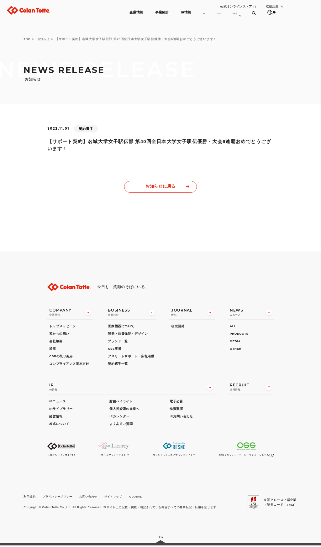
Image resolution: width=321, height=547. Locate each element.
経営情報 (55, 417)
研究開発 (177, 326)
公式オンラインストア (249, 6)
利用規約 (30, 497)
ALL (233, 326)
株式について (59, 424)
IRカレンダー (119, 417)
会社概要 (55, 341)
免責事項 (176, 409)
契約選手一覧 (118, 364)
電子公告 (176, 402)
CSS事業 (114, 349)
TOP (27, 39)
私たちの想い (59, 334)
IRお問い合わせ (181, 417)
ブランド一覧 (118, 341)
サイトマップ (120, 497)
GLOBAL (143, 497)
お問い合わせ (93, 497)
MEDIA (235, 341)
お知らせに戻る (160, 186)
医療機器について (121, 326)
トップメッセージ (62, 326)
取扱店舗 (287, 6)
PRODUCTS (239, 334)
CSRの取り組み (61, 357)
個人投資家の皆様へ (124, 409)
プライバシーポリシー (60, 497)
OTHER (235, 349)
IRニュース (57, 402)
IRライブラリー (60, 409)
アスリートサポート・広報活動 (131, 357)
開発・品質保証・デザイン (128, 334)
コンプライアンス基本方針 (69, 364)
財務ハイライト (121, 402)
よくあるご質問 (121, 424)
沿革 (52, 349)
